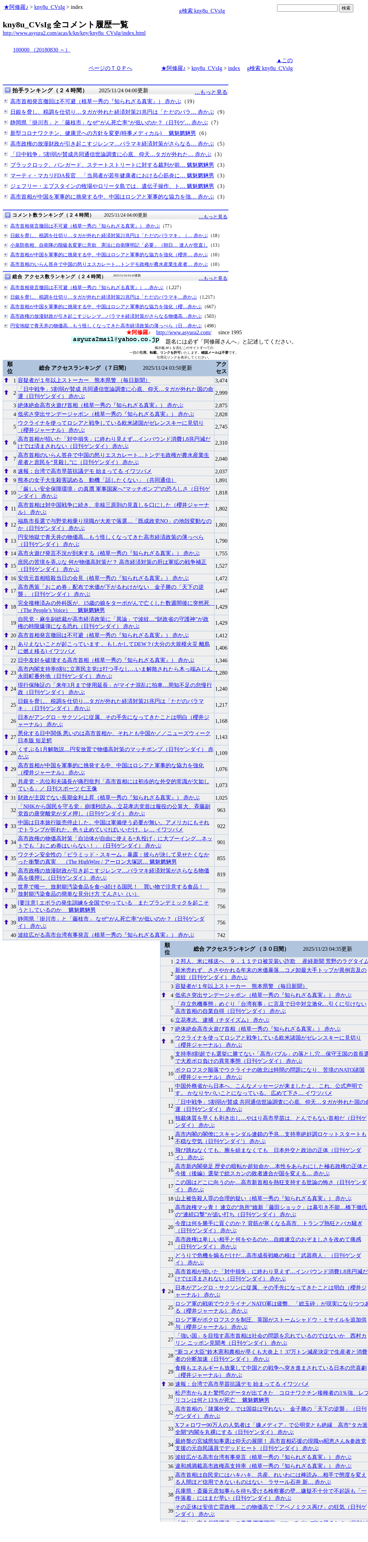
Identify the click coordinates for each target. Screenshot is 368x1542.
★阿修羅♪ (16, 7)
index (234, 68)
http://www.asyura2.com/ (184, 332)
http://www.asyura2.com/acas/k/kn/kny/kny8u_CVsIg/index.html (74, 33)
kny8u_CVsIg (49, 7)
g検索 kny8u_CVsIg (202, 11)
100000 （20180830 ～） (41, 50)
